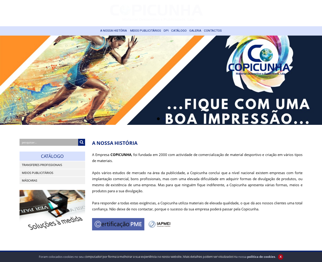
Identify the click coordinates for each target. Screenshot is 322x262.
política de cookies (261, 258)
